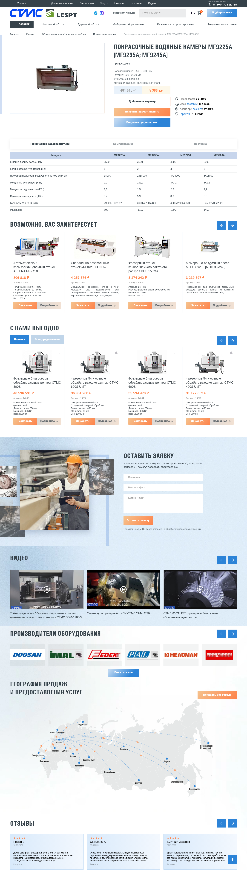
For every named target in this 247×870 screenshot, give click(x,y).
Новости (119, 3)
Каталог (24, 24)
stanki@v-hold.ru (124, 13)
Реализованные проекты (222, 25)
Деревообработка (88, 25)
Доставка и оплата (62, 3)
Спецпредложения (47, 339)
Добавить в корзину (142, 102)
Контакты (136, 3)
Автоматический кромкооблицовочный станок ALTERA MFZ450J (92, 267)
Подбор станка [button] (222, 13)
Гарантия (185, 114)
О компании (87, 3)
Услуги (104, 3)
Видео (152, 3)
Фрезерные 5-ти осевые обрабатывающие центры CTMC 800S (94, 382)
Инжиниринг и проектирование (175, 25)
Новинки (19, 339)
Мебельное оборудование (128, 25)
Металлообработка (52, 25)
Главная (14, 34)
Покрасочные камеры (104, 34)
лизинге (197, 109)
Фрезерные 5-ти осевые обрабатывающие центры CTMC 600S (209, 382)
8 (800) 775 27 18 (225, 5)
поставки (192, 104)
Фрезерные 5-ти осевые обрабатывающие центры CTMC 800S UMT (37, 382)
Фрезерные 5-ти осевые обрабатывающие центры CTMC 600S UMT (152, 382)
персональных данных (189, 529)
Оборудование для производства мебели (64, 34)
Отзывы (22, 823)
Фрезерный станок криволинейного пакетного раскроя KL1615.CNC (205, 267)
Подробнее (47, 305)
